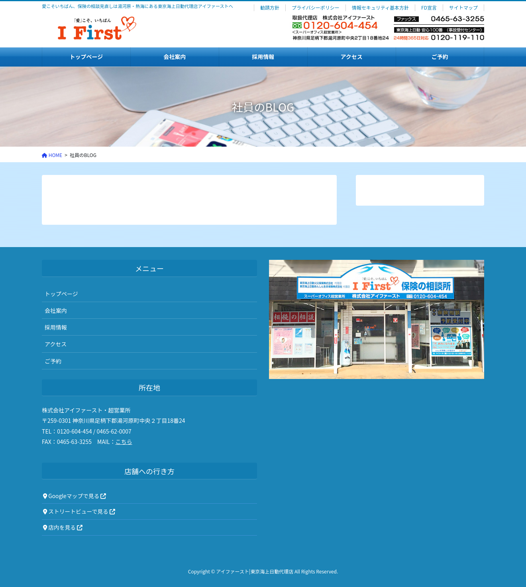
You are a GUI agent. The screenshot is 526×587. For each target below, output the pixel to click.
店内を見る (62, 527)
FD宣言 (429, 7)
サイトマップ (463, 7)
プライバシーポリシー (316, 7)
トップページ (61, 294)
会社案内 (56, 310)
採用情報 (56, 327)
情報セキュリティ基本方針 (380, 7)
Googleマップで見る (74, 496)
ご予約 (53, 361)
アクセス (56, 344)
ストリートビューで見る (79, 511)
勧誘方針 (269, 7)
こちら (124, 442)
